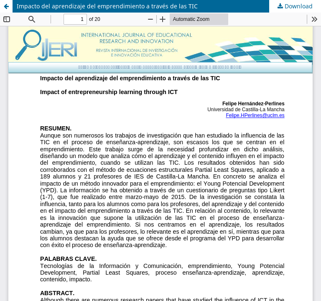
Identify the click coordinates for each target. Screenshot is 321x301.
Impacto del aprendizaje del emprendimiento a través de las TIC (107, 6)
